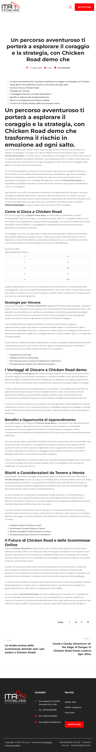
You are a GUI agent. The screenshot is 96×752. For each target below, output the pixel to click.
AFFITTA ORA (84, 7)
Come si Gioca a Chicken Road (24, 88)
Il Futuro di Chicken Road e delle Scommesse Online (35, 103)
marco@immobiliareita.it (50, 722)
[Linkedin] (88, 622)
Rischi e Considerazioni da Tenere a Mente (30, 100)
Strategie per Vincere (20, 91)
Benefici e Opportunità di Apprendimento (29, 97)
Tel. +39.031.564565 (48, 710)
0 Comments (64, 68)
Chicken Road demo (14, 205)
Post (49, 68)
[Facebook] (69, 622)
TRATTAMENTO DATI (81, 745)
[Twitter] (76, 622)
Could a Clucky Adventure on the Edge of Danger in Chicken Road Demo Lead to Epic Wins (71, 646)
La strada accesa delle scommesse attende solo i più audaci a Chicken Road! (24, 646)
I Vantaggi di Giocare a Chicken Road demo (30, 94)
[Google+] (82, 622)
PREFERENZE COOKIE (69, 742)
